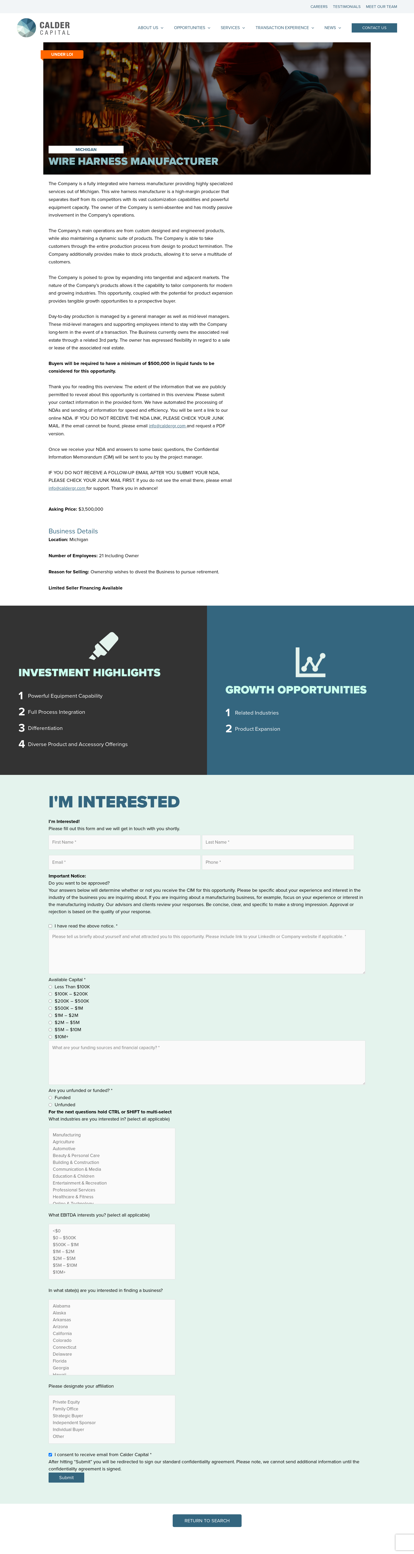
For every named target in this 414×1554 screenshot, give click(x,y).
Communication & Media (112, 1177)
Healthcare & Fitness (112, 1206)
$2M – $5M (67, 1026)
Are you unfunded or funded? (80, 1096)
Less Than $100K (72, 990)
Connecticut (112, 1361)
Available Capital (67, 983)
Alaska (112, 1325)
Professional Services (112, 1199)
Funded (62, 1103)
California (112, 1346)
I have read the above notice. (86, 927)
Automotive (112, 1156)
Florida (112, 1375)
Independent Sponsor (112, 1438)
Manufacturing (112, 1141)
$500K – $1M (69, 1012)
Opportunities (199, 27)
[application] (170, 27)
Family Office (112, 1424)
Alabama (112, 1318)
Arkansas (112, 1332)
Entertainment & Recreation (112, 1191)
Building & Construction (112, 1170)
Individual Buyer (112, 1445)
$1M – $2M (66, 1019)
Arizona (112, 1339)
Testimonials (348, 7)
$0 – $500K (112, 1247)
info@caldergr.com (168, 425)
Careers (321, 7)
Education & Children (112, 1184)
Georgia (112, 1382)
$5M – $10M (68, 1033)
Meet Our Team (381, 7)
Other (112, 1452)
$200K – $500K (72, 1005)
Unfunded (65, 1111)
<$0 (112, 1240)
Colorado (112, 1354)
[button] (374, 28)
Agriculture (112, 1149)
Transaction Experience (288, 27)
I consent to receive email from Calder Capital (103, 1471)
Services (238, 27)
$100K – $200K (71, 997)
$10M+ (61, 1040)
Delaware (112, 1368)
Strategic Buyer (112, 1431)
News (334, 27)
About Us (160, 27)
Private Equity (112, 1417)
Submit (66, 1494)
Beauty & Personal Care (112, 1163)
